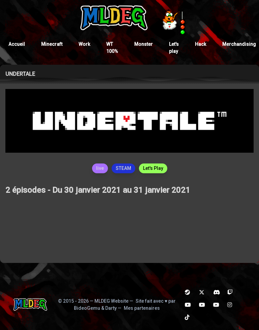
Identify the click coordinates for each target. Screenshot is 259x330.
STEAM (123, 168)
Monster (143, 44)
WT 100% (112, 47)
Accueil (16, 44)
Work (84, 44)
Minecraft (51, 44)
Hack (200, 44)
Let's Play (153, 168)
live (100, 168)
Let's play (174, 47)
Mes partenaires (142, 308)
